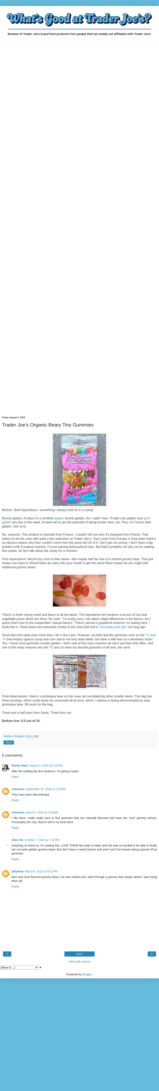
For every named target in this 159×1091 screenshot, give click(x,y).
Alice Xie (17, 840)
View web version (79, 961)
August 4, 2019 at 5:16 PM (45, 765)
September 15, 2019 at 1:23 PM (46, 789)
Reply (15, 776)
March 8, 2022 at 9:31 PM (41, 871)
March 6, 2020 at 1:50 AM (42, 812)
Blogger (87, 974)
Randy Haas (20, 765)
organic (59, 518)
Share (9, 742)
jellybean (18, 871)
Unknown (18, 789)
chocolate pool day (113, 627)
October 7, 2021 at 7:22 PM (42, 840)
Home (79, 954)
